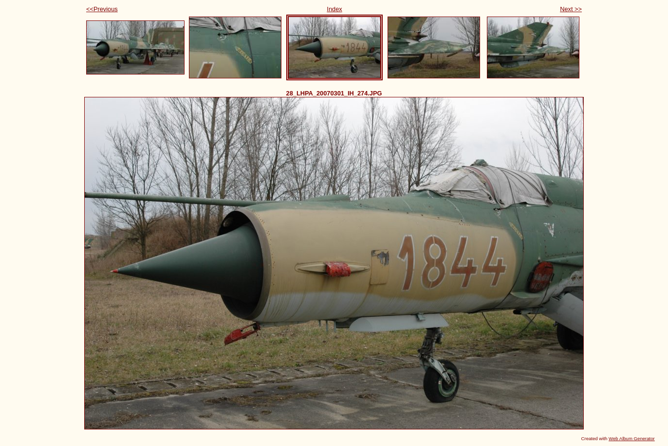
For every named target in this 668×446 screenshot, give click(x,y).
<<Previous (102, 9)
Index (334, 9)
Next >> (571, 9)
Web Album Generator (632, 438)
